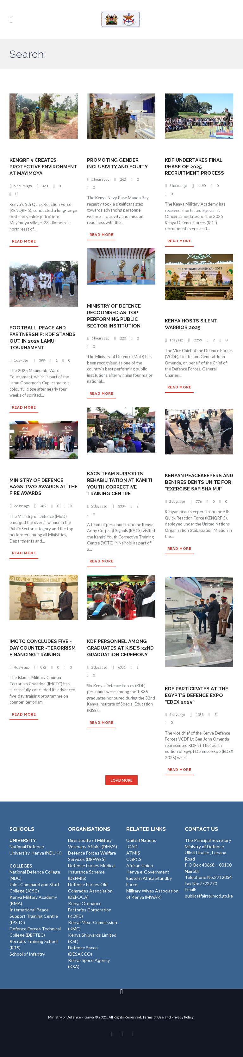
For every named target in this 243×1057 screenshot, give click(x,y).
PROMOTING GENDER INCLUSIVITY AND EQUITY (119, 163)
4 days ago (22, 674)
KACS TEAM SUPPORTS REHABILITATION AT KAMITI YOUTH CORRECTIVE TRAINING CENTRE (121, 483)
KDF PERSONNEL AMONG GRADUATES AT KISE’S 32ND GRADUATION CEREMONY (118, 651)
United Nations (141, 840)
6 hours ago (178, 185)
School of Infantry (27, 952)
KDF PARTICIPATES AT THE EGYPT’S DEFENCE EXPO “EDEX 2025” (198, 695)
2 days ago (99, 506)
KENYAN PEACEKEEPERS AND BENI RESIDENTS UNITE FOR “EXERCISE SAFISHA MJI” (195, 485)
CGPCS (133, 859)
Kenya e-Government (147, 871)
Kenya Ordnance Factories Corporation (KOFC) (89, 908)
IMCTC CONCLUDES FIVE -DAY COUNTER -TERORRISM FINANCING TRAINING (41, 651)
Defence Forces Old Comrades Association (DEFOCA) (90, 890)
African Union (139, 865)
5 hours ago (23, 192)
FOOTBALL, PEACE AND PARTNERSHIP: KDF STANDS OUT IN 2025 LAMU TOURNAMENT (43, 338)
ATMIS (133, 853)
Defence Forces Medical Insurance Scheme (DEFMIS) (91, 871)
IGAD (132, 847)
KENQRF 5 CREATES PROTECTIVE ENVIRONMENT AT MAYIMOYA (34, 170)
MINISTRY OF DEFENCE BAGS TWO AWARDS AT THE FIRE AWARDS (39, 486)
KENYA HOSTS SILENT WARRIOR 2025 (192, 324)
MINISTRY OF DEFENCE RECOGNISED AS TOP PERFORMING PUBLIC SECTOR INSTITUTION (115, 315)
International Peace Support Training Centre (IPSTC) (33, 915)
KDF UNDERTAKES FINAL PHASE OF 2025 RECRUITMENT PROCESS (196, 166)
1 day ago (176, 340)
